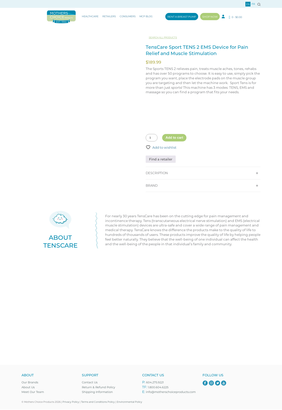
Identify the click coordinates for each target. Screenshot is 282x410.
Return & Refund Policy (98, 388)
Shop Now (210, 16)
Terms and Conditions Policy (98, 402)
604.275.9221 (155, 383)
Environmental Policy (129, 402)
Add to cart (174, 137)
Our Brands (30, 383)
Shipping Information (97, 393)
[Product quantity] (151, 137)
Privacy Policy (70, 402)
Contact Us (90, 383)
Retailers (109, 16)
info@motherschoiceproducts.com (171, 393)
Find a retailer (161, 159)
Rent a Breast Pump (181, 16)
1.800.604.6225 (158, 388)
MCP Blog (146, 16)
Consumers (128, 16)
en (248, 4)
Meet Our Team (33, 393)
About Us (28, 388)
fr (253, 3)
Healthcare (90, 16)
